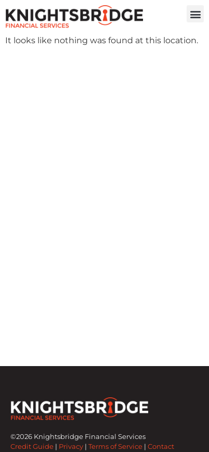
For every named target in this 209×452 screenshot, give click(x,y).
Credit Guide (32, 446)
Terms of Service (115, 446)
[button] (195, 13)
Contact (161, 446)
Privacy (71, 446)
